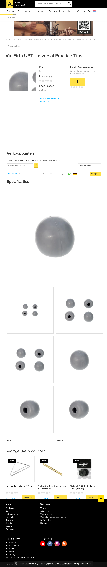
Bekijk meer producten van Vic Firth (49, 100)
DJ (19, 11)
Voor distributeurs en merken (53, 517)
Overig (71, 11)
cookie (67, 563)
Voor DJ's (10, 548)
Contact (43, 523)
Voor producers (13, 542)
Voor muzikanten (13, 545)
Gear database (14, 46)
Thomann (12, 173)
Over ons (11, 17)
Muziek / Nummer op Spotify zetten (22, 557)
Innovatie (42, 11)
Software (10, 551)
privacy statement (80, 563)
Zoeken (69, 4)
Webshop (81, 11)
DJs (7, 511)
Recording (10, 554)
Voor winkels (46, 514)
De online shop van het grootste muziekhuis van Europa (41, 174)
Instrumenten (29, 11)
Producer (11, 11)
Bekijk (94, 173)
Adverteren (45, 511)
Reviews (53, 11)
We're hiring (45, 520)
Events (62, 11)
